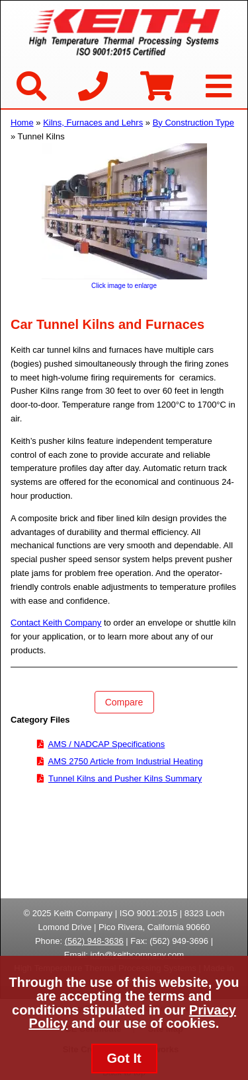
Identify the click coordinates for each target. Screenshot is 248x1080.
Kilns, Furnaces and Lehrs (93, 122)
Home (22, 122)
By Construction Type (193, 122)
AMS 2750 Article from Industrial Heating (125, 761)
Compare (124, 702)
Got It (123, 1058)
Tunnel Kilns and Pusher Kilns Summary (125, 778)
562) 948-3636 (95, 941)
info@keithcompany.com (138, 955)
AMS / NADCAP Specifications (106, 744)
